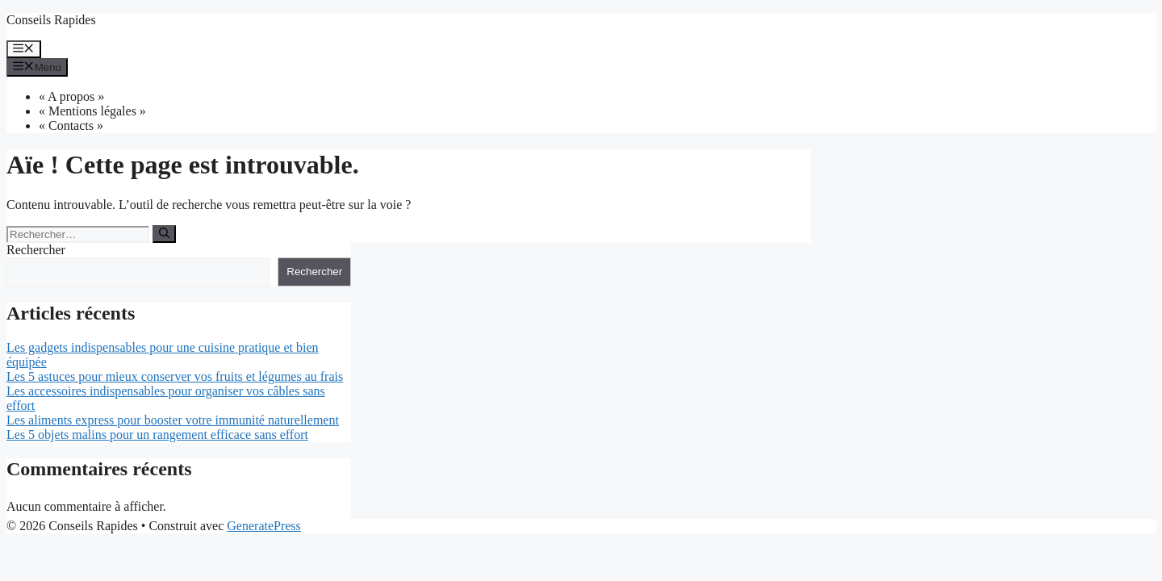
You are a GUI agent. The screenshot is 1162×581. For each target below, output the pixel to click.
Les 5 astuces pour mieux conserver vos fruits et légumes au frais (174, 376)
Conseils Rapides (51, 20)
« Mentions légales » (92, 111)
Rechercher (35, 250)
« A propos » (71, 96)
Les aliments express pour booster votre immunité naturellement (172, 420)
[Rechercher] (164, 234)
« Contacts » (71, 125)
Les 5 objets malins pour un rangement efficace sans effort (157, 434)
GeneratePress (264, 526)
